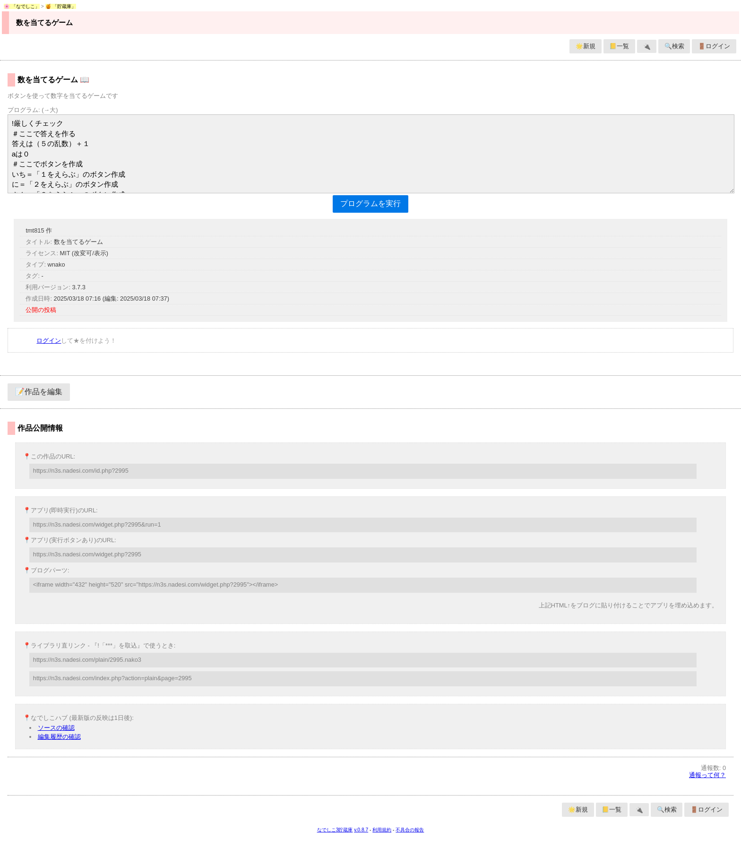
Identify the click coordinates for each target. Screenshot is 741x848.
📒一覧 (619, 46)
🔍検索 (674, 46)
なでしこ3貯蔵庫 (335, 829)
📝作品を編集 (38, 392)
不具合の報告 (410, 829)
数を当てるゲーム (44, 22)
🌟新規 (585, 46)
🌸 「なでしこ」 (22, 6)
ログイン (48, 340)
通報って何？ (707, 775)
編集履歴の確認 (59, 736)
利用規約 (381, 829)
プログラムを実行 (370, 203)
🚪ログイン (714, 46)
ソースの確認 (56, 727)
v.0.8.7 (361, 829)
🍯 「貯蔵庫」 (61, 6)
